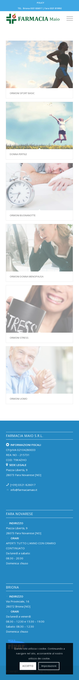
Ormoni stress (19, 337)
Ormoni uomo (18, 398)
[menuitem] (40, 3)
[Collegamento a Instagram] (59, 675)
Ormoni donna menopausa (26, 276)
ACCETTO (27, 666)
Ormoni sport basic (22, 93)
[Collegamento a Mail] (70, 675)
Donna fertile (18, 154)
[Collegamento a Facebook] (64, 675)
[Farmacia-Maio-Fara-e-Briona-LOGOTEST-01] (33, 18)
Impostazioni (49, 666)
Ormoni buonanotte (23, 215)
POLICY (40, 2)
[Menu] (68, 18)
